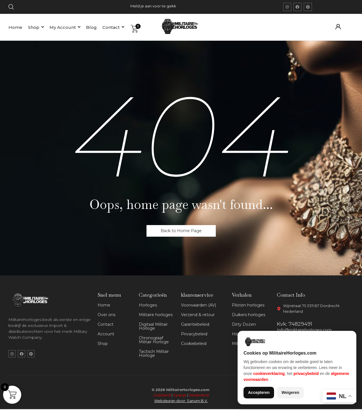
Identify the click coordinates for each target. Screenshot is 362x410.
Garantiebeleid (195, 324)
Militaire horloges (156, 314)
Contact (105, 324)
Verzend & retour (198, 314)
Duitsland (162, 396)
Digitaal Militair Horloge (153, 326)
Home (104, 305)
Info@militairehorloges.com (304, 330)
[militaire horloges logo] (182, 26)
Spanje (179, 396)
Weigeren (290, 392)
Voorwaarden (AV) (198, 305)
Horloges (148, 305)
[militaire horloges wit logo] (31, 300)
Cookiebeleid (193, 343)
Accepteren (259, 392)
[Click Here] (11, 8)
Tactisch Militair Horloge (154, 353)
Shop (103, 343)
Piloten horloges (248, 305)
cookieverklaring (269, 373)
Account (106, 333)
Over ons (106, 314)
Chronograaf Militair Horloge (154, 339)
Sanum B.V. (197, 401)
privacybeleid (306, 373)
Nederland (199, 396)
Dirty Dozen (244, 324)
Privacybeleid (194, 333)
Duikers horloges (248, 314)
